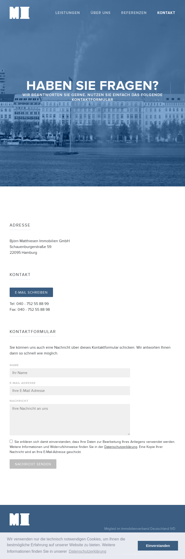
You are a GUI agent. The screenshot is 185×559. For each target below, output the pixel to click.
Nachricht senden (33, 464)
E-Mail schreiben (31, 292)
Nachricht (19, 401)
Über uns (101, 13)
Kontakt (166, 13)
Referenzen (134, 13)
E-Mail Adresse (23, 383)
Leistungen (67, 13)
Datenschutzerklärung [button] (87, 551)
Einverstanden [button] (158, 546)
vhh (170, 516)
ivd (155, 516)
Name (14, 365)
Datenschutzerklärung (120, 447)
